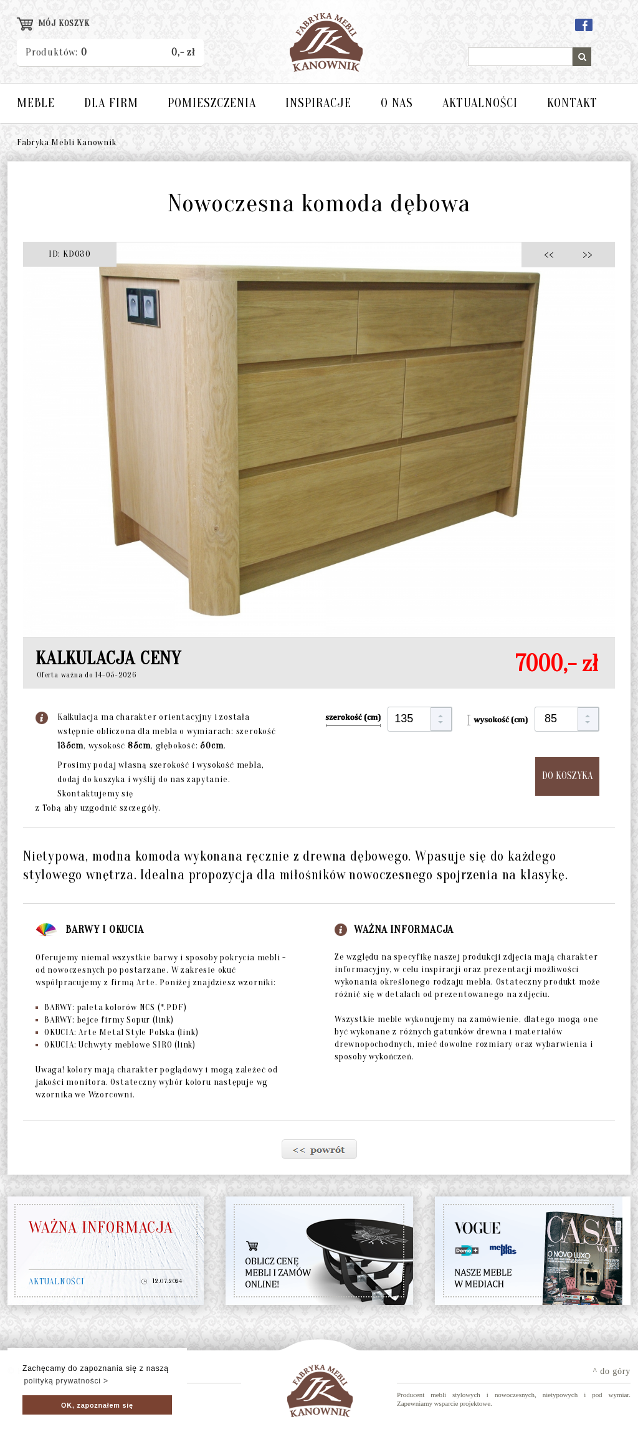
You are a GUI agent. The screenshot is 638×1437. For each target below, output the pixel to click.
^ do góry (612, 1371)
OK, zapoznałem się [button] (97, 1405)
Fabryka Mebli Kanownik (67, 142)
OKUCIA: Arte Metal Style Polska (117, 1032)
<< (552, 254)
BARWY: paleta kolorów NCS (111, 1007)
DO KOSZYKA (567, 775)
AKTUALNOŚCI (480, 103)
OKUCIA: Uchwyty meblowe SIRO (116, 1044)
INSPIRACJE (318, 103)
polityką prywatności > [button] (66, 1381)
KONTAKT (572, 103)
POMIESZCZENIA (212, 103)
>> (583, 254)
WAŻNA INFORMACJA (101, 1227)
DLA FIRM (111, 103)
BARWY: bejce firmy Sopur (105, 1019)
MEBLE (36, 103)
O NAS (397, 103)
